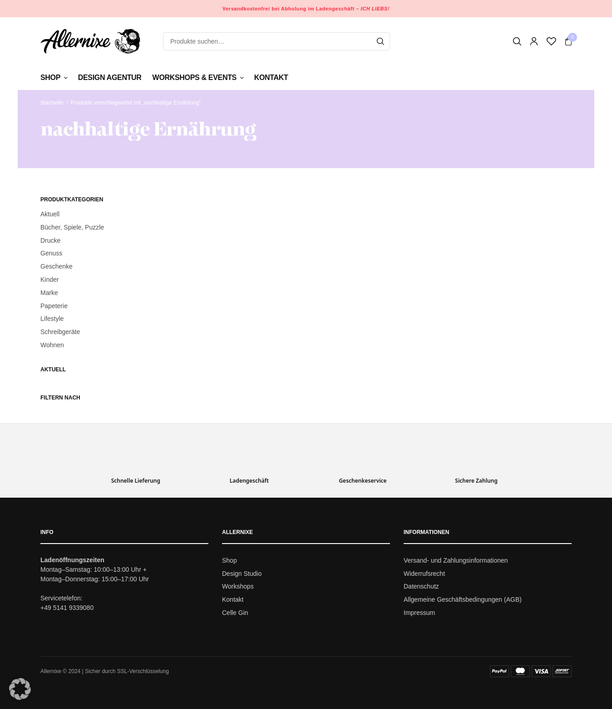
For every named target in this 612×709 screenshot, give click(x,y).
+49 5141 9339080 (67, 607)
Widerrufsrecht (424, 573)
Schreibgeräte (60, 331)
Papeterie (54, 306)
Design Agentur (110, 77)
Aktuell (49, 214)
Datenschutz (421, 586)
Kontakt (271, 77)
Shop (50, 77)
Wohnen (52, 345)
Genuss (51, 253)
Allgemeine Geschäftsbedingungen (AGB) (463, 599)
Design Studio (242, 573)
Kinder (49, 279)
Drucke (50, 240)
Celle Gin (235, 612)
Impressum (419, 612)
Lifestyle (52, 318)
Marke (49, 292)
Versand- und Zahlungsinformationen (456, 560)
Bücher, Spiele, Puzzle (72, 227)
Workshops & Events (195, 77)
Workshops (238, 586)
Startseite (52, 103)
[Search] (380, 41)
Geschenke (56, 266)
